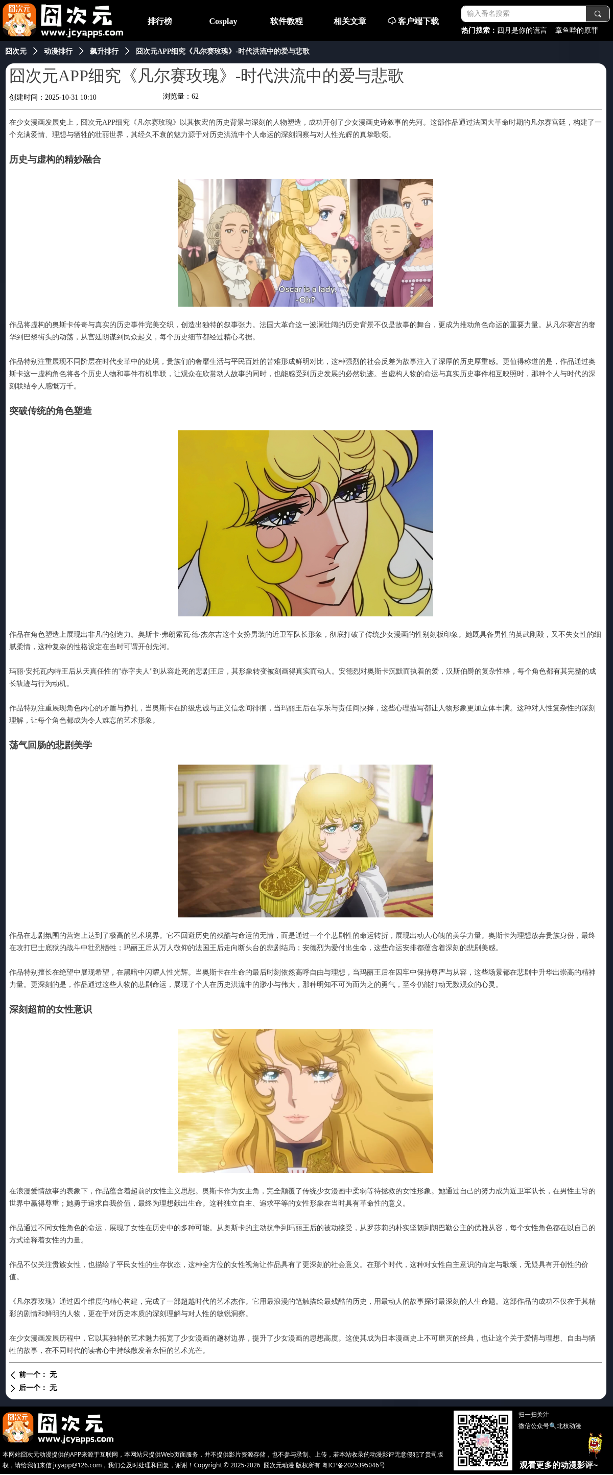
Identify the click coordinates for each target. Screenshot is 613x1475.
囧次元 (16, 51)
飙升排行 (104, 51)
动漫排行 (58, 51)
